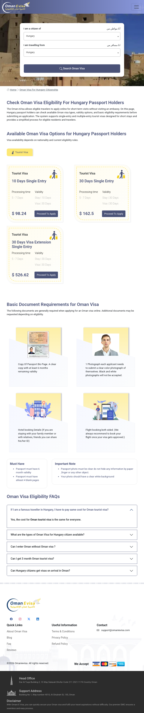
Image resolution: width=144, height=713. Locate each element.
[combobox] (72, 36)
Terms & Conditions (63, 631)
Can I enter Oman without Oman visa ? (33, 546)
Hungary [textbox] (30, 36)
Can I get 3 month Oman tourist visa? (32, 558)
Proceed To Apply (46, 213)
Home (11, 90)
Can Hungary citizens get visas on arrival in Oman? (40, 570)
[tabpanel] (72, 224)
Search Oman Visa (72, 68)
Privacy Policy (60, 637)
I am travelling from (72, 45)
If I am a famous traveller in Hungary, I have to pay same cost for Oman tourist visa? (60, 509)
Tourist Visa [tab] (19, 152)
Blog (9, 637)
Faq (9, 643)
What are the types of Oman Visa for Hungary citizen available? (47, 534)
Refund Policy (60, 643)
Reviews (11, 649)
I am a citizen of (72, 29)
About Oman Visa (17, 631)
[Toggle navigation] (136, 7)
